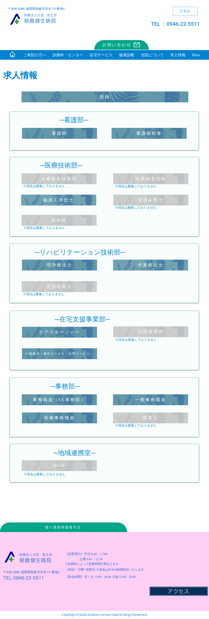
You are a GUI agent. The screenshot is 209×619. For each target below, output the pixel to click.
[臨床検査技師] (150, 178)
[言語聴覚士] (59, 286)
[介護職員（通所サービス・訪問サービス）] (59, 353)
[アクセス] (178, 591)
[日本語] (185, 11)
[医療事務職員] (59, 417)
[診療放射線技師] (59, 178)
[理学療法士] (59, 265)
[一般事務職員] (150, 399)
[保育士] (150, 417)
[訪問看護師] (150, 331)
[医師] (105, 96)
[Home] (12, 54)
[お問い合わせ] (121, 45)
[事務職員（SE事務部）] (59, 399)
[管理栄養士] (150, 200)
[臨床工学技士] (58, 200)
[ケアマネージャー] (59, 332)
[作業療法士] (150, 265)
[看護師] (59, 133)
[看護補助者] (149, 133)
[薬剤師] (59, 220)
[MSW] (59, 465)
